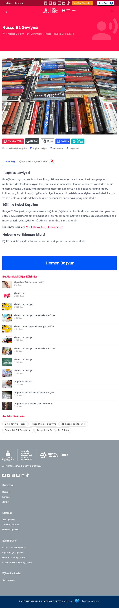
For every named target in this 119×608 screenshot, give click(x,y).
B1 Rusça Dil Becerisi (74, 424)
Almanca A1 (19, 293)
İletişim (8, 3)
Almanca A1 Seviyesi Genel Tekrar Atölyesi (34, 315)
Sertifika (63, 141)
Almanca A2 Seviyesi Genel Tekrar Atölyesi (34, 348)
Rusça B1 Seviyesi (64, 33)
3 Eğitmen (73, 148)
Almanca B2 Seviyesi (24, 370)
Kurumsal (19, 3)
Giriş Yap (103, 3)
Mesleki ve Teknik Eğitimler (14, 547)
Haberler (6, 492)
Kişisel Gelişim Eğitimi (14, 148)
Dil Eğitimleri (34, 33)
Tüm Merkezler (8, 580)
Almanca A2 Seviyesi (24, 337)
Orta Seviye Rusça (15, 424)
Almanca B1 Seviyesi (24, 359)
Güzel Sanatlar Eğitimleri (13, 557)
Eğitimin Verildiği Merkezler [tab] (33, 161)
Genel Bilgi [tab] (9, 161)
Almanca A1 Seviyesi (24, 304)
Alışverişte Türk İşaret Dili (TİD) (29, 282)
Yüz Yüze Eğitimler (10, 525)
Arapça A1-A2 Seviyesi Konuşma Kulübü (33, 403)
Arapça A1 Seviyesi (23, 381)
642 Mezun (57, 148)
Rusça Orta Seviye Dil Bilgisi (53, 430)
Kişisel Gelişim (16, 33)
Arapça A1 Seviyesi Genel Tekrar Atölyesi (34, 392)
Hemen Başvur (59, 263)
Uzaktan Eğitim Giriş (83, 3)
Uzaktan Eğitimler (10, 529)
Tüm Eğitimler (8, 520)
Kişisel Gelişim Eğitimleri (13, 552)
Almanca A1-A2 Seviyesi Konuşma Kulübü (34, 326)
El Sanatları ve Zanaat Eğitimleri (17, 562)
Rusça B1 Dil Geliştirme (18, 430)
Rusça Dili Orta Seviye (43, 424)
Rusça (48, 33)
